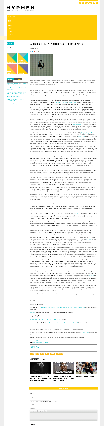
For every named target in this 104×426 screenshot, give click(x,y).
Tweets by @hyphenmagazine (13, 82)
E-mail (31, 376)
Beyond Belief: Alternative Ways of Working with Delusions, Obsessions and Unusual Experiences (63, 286)
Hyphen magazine (17, 87)
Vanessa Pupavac (76, 103)
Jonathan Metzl (81, 115)
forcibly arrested (77, 192)
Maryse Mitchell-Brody (61, 81)
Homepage (32, 383)
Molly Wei (88, 218)
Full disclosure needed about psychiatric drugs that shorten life (63, 301)
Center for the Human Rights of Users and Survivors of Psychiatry (45, 298)
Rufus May (32, 291)
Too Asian (68, 243)
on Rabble (91, 254)
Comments (63, 367)
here (84, 311)
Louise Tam (34, 326)
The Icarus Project (72, 81)
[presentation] (41, 404)
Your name (32, 372)
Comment (32, 387)
